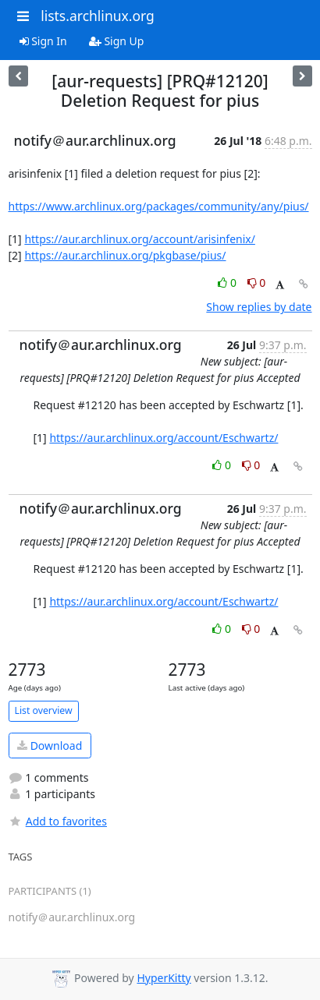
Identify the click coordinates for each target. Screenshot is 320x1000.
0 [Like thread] (228, 282)
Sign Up (116, 41)
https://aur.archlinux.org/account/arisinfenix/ (139, 238)
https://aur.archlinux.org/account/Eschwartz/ (163, 437)
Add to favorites (58, 821)
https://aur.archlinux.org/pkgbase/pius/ (125, 255)
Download (49, 745)
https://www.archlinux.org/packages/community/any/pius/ (159, 206)
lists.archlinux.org (98, 15)
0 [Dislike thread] (256, 282)
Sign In (43, 41)
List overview (44, 710)
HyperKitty (163, 977)
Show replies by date (258, 306)
